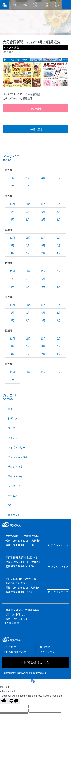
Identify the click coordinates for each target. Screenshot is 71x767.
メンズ (11, 428)
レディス (13, 418)
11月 (27, 204)
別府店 (25, 5)
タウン (35, 4)
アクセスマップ (59, 545)
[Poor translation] (14, 701)
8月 (12, 211)
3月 (59, 178)
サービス (13, 495)
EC (9, 505)
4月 (43, 178)
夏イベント (14, 515)
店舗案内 (14, 623)
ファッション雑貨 (17, 457)
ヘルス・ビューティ (19, 486)
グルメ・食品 (15, 466)
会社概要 (11, 647)
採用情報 (45, 647)
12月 (12, 204)
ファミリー (14, 437)
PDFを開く (37, 108)
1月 (28, 186)
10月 (43, 204)
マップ (56, 4)
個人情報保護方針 (16, 651)
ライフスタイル (16, 476)
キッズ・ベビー (16, 447)
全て (10, 409)
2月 (12, 186)
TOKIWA (4, 4)
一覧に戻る (36, 129)
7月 (28, 211)
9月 (59, 204)
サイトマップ (47, 651)
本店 (14, 5)
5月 (28, 178)
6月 (12, 178)
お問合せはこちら (36, 662)
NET (46, 4)
